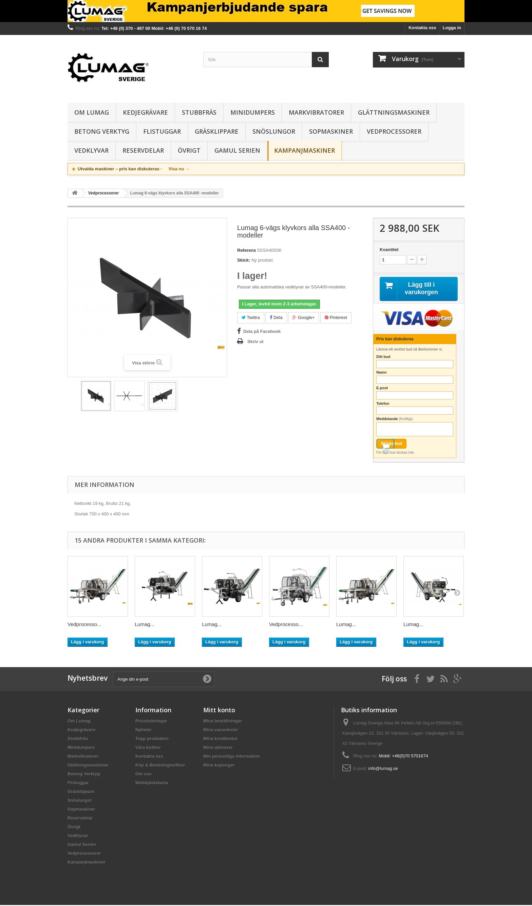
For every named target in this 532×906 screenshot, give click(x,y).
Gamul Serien (237, 150)
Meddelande (394, 420)
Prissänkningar (151, 721)
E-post (382, 388)
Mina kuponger (218, 766)
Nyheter (143, 730)
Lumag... (144, 625)
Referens (246, 250)
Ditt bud (383, 358)
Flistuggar (162, 131)
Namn (381, 373)
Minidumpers (252, 112)
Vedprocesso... (84, 625)
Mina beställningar (222, 721)
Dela (276, 317)
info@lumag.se (383, 769)
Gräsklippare (217, 131)
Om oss (143, 774)
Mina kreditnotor (220, 739)
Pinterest (336, 317)
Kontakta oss (422, 27)
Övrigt (189, 150)
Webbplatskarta (151, 783)
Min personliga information (231, 757)
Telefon (382, 404)
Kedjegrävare (145, 112)
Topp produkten (152, 739)
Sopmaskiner (331, 131)
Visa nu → (179, 168)
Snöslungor (273, 131)
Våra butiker (148, 748)
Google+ (303, 317)
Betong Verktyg (101, 131)
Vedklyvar (91, 150)
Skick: (243, 260)
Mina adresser (218, 748)
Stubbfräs (199, 112)
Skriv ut (255, 341)
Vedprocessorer (394, 131)
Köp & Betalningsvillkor (160, 766)
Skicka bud (391, 444)
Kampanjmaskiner (304, 150)
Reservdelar (143, 150)
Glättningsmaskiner (394, 112)
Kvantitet (389, 249)
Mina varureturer (220, 730)
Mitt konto (219, 711)
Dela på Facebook (262, 331)
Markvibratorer (316, 112)
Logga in (452, 27)
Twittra (251, 317)
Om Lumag (91, 112)
